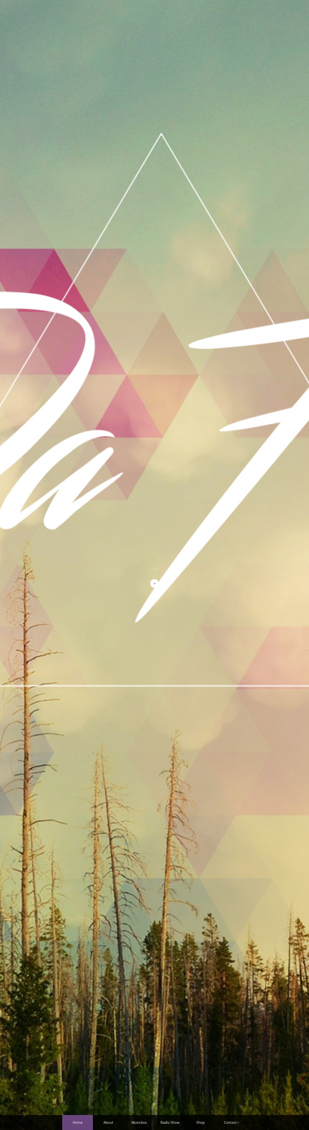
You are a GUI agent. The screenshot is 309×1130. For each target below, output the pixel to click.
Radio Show (170, 1122)
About (108, 1122)
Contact (230, 1122)
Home (78, 1122)
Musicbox (139, 1122)
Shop (200, 1122)
